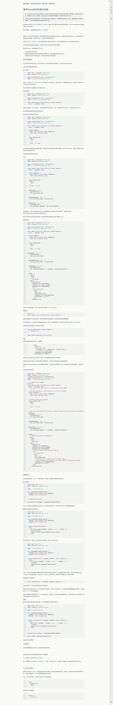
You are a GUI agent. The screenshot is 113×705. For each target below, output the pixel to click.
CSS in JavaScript (36, 82)
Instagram (34, 15)
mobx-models (75, 322)
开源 (69, 15)
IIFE (35, 671)
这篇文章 (62, 53)
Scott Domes (35, 24)
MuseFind (34, 41)
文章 (46, 24)
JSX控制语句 (40, 661)
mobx (31, 318)
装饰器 (25, 322)
